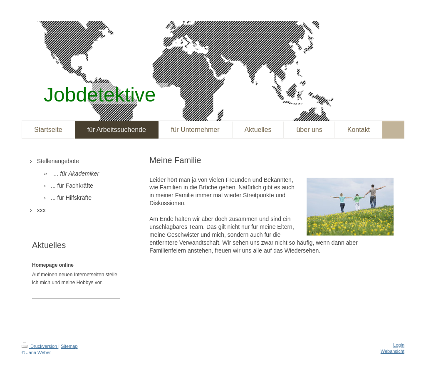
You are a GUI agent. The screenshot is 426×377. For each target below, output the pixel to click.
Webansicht (392, 351)
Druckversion (40, 346)
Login (398, 344)
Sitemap (69, 346)
